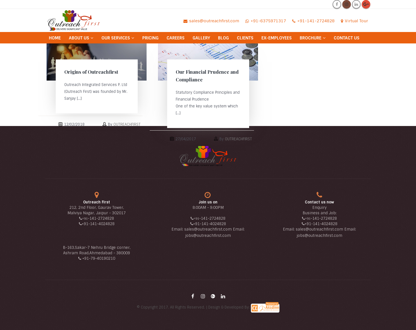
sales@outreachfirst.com (208, 229)
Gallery (201, 38)
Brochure (310, 38)
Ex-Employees (276, 38)
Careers (176, 38)
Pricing (150, 38)
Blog (223, 38)
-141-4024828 (101, 223)
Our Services (115, 38)
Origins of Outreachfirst (91, 72)
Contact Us (346, 38)
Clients (245, 38)
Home (55, 38)
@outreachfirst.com (212, 235)
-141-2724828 (101, 218)
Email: (177, 229)
